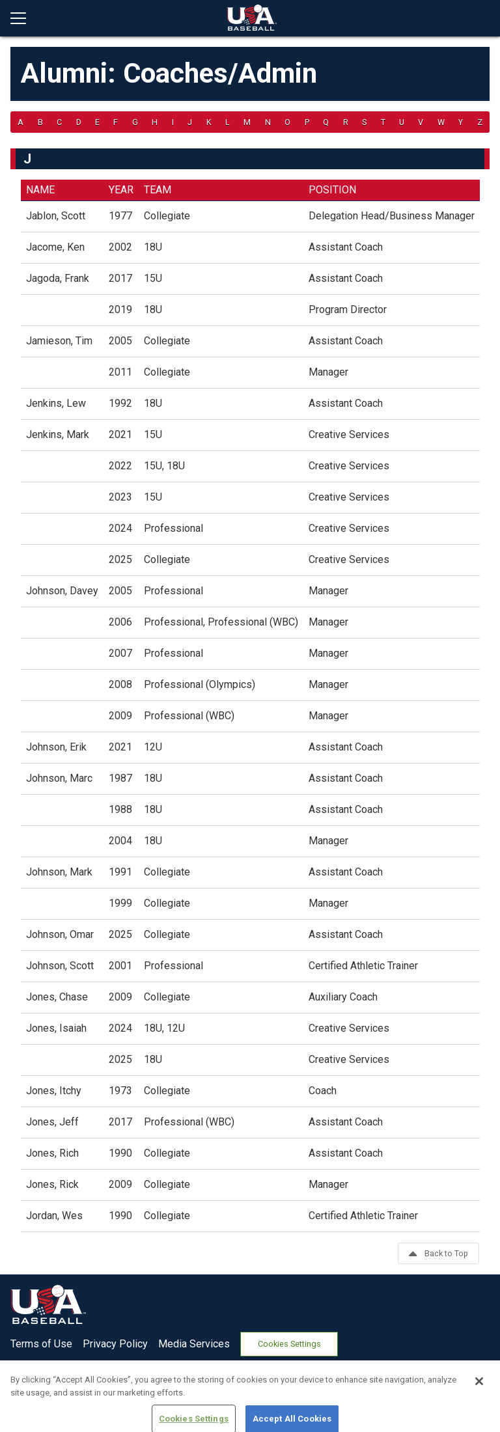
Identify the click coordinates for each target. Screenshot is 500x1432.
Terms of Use (41, 1344)
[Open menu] (23, 18)
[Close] (479, 1410)
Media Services (194, 1344)
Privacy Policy (115, 1344)
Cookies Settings (289, 1344)
